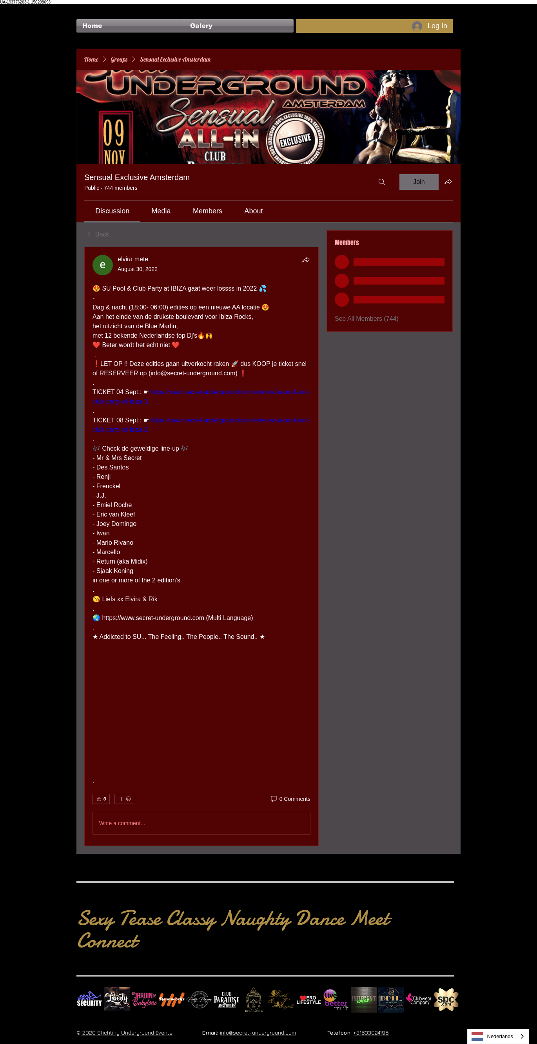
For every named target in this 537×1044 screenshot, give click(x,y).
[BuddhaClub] (254, 1000)
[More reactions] (124, 799)
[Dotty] (391, 1000)
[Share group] (448, 181)
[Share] (305, 259)
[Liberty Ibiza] (117, 1000)
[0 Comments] (290, 799)
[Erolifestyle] (309, 1000)
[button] (239, 26)
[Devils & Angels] (281, 1000)
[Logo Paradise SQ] (226, 1000)
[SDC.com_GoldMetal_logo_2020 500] (446, 1000)
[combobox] (498, 1036)
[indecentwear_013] (364, 1000)
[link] (112, 211)
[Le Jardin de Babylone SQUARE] (144, 1000)
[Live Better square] (336, 1000)
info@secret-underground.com (258, 1032)
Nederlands (492, 1036)
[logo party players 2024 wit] (199, 1000)
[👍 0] (101, 799)
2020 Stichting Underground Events (126, 1032)
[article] (201, 546)
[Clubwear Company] (419, 1000)
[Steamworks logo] (172, 1000)
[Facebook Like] (91, 8)
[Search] (381, 182)
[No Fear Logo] (89, 1000)
